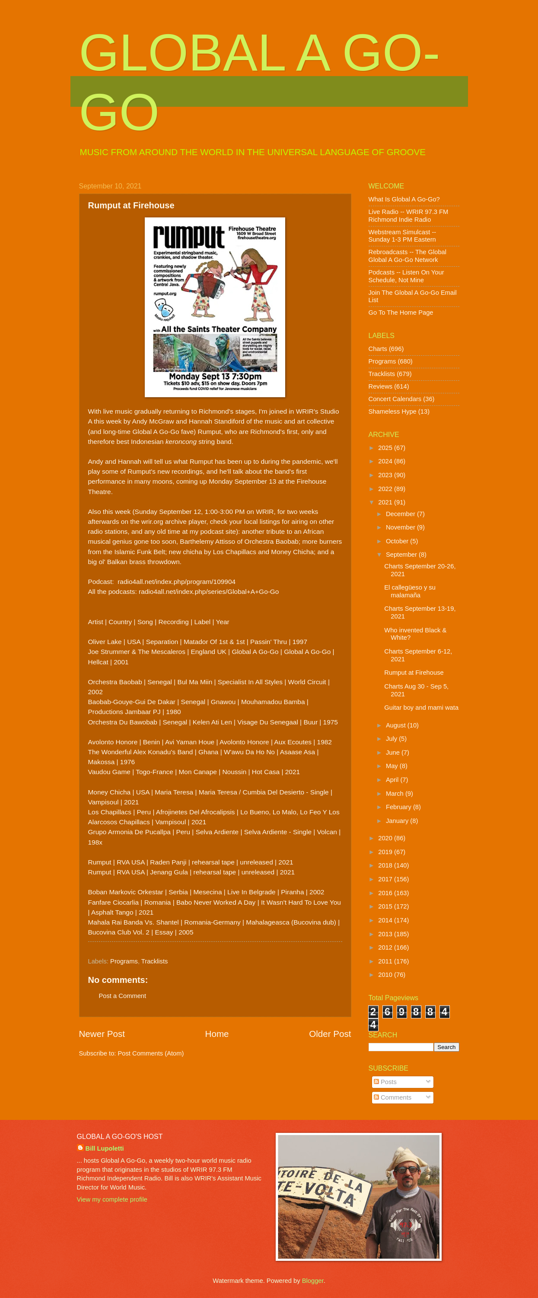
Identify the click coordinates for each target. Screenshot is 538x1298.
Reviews (381, 386)
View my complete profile (112, 1199)
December (401, 513)
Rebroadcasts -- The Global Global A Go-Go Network (408, 256)
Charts (378, 348)
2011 (386, 961)
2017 (386, 879)
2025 (386, 447)
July (392, 738)
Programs (124, 961)
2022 (386, 488)
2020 (386, 838)
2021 (386, 502)
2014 (386, 920)
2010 (386, 974)
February (399, 807)
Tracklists (154, 961)
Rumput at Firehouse (413, 672)
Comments (392, 1097)
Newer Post (102, 1034)
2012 (386, 947)
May (393, 765)
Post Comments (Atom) (151, 1053)
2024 (386, 461)
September (402, 554)
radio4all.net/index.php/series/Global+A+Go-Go (209, 591)
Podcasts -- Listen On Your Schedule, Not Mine (406, 276)
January (398, 820)
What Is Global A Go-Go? (404, 199)
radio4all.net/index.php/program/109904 (177, 581)
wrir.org (152, 521)
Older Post (330, 1034)
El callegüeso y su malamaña (410, 591)
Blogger (313, 1280)
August (396, 725)
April (393, 779)
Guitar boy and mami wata (421, 707)
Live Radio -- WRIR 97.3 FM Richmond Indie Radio (409, 215)
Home (217, 1034)
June (393, 752)
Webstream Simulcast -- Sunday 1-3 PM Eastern (402, 236)
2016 (386, 893)
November (401, 527)
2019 (386, 851)
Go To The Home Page (401, 312)
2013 (386, 934)
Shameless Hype (393, 411)
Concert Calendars (395, 398)
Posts (385, 1081)
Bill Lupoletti (105, 1148)
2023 (386, 475)
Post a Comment (122, 995)
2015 (386, 906)
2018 (386, 865)
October (398, 541)
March (395, 793)
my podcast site (213, 531)
